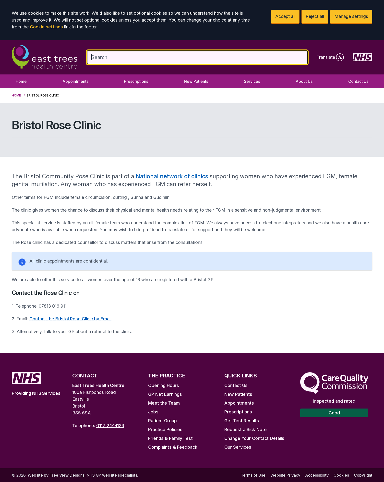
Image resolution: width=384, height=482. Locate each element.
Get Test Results (241, 420)
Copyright (363, 475)
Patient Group (162, 420)
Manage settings (351, 16)
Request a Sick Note (245, 429)
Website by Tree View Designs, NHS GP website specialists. (83, 475)
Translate (330, 57)
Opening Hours (163, 385)
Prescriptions (136, 81)
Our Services (237, 447)
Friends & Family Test (170, 438)
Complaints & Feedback (172, 447)
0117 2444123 (110, 425)
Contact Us (358, 81)
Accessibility (317, 475)
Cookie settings (46, 26)
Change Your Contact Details (254, 438)
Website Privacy (285, 475)
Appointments (75, 81)
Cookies (341, 475)
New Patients (196, 81)
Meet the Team (164, 403)
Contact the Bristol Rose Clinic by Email (70, 318)
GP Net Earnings (165, 394)
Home (21, 81)
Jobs (153, 411)
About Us (304, 81)
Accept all (285, 16)
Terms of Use (253, 475)
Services (252, 81)
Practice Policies (165, 429)
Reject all (315, 16)
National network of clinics (172, 176)
